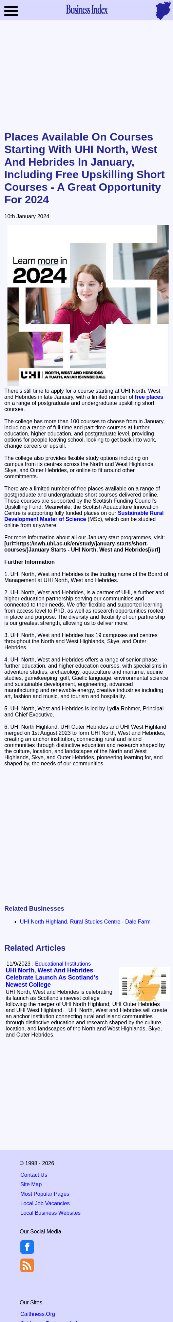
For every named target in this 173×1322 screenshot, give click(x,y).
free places (149, 397)
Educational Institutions (63, 964)
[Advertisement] (86, 76)
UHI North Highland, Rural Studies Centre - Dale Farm (85, 922)
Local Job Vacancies (45, 1203)
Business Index (86, 9)
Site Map (31, 1184)
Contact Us (33, 1175)
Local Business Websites (50, 1213)
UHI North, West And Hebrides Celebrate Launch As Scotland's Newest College (52, 977)
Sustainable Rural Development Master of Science (84, 516)
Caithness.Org (37, 1314)
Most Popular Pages (44, 1194)
